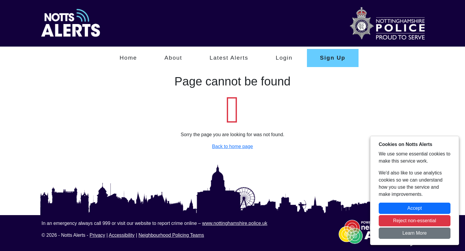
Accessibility (122, 235)
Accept (414, 208)
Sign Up (332, 58)
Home (128, 58)
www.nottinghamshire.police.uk (234, 223)
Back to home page (232, 146)
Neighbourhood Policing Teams (171, 235)
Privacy (97, 235)
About (173, 58)
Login (284, 58)
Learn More (414, 233)
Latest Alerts (229, 58)
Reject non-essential (414, 220)
